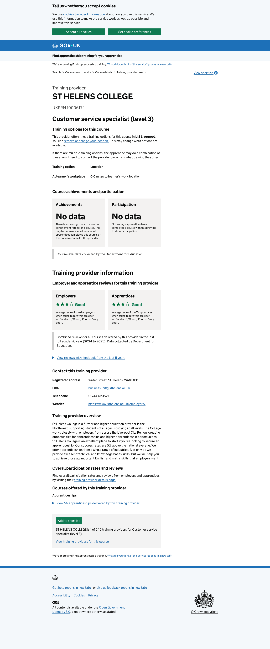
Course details (103, 72)
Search (56, 72)
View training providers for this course (82, 542)
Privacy (93, 595)
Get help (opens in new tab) (72, 588)
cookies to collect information (84, 14)
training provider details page (95, 480)
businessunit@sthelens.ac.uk (109, 388)
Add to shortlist (69, 521)
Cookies (79, 595)
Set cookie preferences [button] (134, 32)
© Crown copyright (204, 612)
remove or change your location (86, 141)
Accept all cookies (79, 32)
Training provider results (131, 72)
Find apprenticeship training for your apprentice (87, 56)
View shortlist (206, 73)
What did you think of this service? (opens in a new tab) (139, 64)
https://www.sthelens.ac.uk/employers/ (117, 404)
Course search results (78, 72)
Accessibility (61, 595)
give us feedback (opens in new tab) (122, 588)
